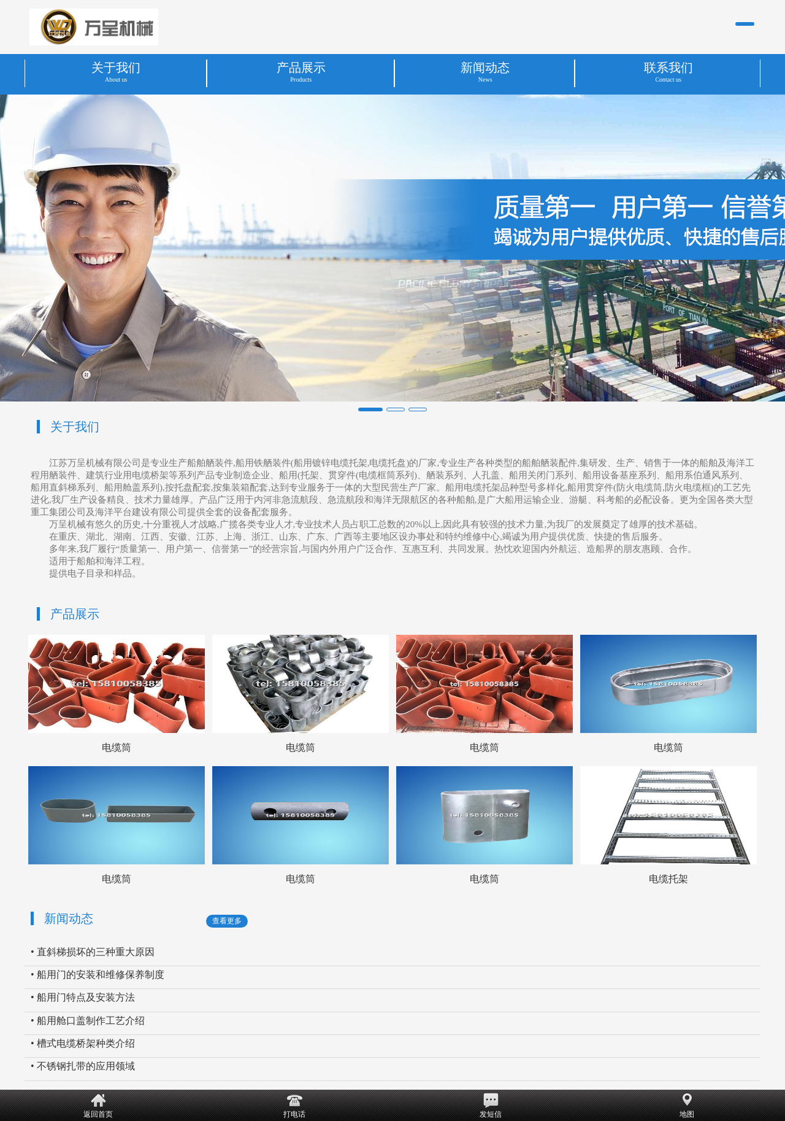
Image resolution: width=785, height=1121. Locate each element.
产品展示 (74, 614)
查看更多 (227, 921)
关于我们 (74, 426)
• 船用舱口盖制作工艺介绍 (88, 1020)
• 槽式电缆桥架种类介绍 (83, 1043)
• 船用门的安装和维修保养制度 (97, 974)
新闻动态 (68, 918)
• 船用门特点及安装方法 (83, 997)
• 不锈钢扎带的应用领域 (83, 1066)
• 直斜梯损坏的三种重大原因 (93, 952)
